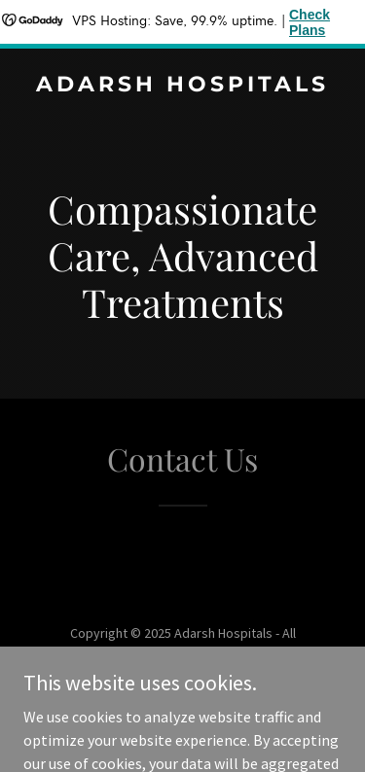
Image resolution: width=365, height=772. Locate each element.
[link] (182, 85)
